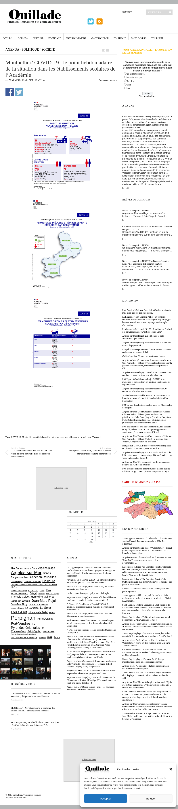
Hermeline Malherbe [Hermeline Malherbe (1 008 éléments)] (42, 596)
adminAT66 (14, 80)
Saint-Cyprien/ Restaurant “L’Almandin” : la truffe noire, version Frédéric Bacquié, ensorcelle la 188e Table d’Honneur (147, 541)
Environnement (76, 38)
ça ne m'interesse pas (136, 74)
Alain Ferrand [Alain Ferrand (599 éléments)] (17, 568)
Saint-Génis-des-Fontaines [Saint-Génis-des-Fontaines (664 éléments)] (23, 634)
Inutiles (130, 81)
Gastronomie (100, 38)
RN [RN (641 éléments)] (42, 628)
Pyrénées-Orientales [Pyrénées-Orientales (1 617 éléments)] (25, 628)
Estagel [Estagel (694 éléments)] (33, 593)
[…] (124, 188)
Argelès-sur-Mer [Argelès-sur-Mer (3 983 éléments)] (26, 572)
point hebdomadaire (42, 437)
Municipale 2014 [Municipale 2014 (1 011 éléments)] (38, 612)
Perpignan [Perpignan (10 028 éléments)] (23, 618)
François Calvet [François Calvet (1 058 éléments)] (20, 596)
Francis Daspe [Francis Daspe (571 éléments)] (52, 593)
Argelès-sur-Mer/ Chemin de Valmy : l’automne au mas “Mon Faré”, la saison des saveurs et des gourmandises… (146, 560)
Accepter (105, 798)
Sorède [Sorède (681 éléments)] (42, 637)
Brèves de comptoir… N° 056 (135, 279)
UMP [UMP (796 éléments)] (49, 637)
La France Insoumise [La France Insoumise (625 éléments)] (38, 604)
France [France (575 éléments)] (42, 593)
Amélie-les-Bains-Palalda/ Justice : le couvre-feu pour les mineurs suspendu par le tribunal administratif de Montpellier (146, 398)
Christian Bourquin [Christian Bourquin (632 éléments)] (32, 581)
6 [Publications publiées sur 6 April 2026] (70, 530)
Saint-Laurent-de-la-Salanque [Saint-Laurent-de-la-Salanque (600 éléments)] (24, 637)
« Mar (91, 542)
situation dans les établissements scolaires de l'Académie (77, 437)
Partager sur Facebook (9, 92)
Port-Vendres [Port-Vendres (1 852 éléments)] (20, 623)
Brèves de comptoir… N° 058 (135, 245)
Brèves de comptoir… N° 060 (135, 210)
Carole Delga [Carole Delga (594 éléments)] (16, 581)
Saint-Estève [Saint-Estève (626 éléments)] (48, 631)
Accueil (8, 38)
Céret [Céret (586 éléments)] (42, 591)
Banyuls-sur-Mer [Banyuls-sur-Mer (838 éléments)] (19, 577)
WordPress (21, 797)
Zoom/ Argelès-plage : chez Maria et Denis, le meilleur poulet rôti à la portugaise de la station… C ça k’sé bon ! (147, 634)
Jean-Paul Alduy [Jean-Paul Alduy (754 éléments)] (19, 604)
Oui (128, 88)
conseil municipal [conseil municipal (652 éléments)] (19, 591)
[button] (171, 769)
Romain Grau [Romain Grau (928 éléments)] (18, 631)
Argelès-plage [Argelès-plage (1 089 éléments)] (46, 568)
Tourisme (157, 38)
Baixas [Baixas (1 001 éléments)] (47, 573)
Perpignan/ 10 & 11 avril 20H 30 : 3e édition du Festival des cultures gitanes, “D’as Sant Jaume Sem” (147, 330)
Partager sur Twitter (19, 92)
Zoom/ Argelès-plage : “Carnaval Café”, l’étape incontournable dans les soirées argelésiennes (143, 660)
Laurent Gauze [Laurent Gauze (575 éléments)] (17, 608)
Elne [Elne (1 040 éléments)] (48, 590)
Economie (54, 38)
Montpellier (27, 437)
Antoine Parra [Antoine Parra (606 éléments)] (30, 568)
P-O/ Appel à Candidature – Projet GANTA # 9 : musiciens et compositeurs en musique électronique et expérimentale (146, 382)
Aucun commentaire (108, 80)
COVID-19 (16, 437)
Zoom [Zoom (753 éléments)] (57, 637)
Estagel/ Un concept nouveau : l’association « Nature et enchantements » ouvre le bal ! (146, 350)
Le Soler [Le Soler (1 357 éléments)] (45, 607)
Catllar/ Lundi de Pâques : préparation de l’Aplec (143, 356)
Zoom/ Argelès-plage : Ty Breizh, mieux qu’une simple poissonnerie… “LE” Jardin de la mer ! (146, 618)
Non (129, 85)
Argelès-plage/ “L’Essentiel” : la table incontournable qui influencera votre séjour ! (145, 667)
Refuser (151, 798)
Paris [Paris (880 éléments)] (52, 612)
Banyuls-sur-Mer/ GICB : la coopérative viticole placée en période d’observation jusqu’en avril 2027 (146, 447)
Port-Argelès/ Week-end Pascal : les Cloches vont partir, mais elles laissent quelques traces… (146, 311)
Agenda (23, 38)
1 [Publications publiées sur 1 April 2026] (84, 527)
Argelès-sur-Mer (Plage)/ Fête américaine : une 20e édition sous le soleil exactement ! (144, 390)
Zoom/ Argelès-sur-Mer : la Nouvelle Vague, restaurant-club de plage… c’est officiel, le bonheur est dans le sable (146, 675)
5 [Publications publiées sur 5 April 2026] (113, 527)
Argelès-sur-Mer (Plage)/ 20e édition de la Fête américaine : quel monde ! (143, 337)
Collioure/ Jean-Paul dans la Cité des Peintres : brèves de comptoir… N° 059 (147, 228)
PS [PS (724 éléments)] (33, 624)
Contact (127, 12)
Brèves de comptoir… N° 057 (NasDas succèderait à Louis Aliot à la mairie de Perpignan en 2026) (145, 262)
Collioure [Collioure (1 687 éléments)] (48, 581)
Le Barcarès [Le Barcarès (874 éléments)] (32, 608)
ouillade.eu (17, 795)
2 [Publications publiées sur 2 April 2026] (91, 527)
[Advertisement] (61, 399)
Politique (120, 38)
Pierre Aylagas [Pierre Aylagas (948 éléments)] (45, 618)
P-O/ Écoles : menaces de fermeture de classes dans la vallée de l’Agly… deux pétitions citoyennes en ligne (146, 470)
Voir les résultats (147, 96)
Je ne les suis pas (134, 77)
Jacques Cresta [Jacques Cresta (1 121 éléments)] (20, 600)
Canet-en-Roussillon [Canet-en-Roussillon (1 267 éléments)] (43, 577)
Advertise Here (61, 488)
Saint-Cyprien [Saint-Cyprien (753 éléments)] (34, 631)
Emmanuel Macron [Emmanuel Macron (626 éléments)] (19, 593)
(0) (128, 188)
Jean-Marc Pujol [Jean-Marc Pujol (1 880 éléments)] (44, 601)
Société (48, 49)
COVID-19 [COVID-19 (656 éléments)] (33, 591)
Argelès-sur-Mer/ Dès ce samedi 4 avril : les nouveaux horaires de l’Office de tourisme (146, 463)
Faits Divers (138, 38)
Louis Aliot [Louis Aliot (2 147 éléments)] (19, 612)
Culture (38, 38)
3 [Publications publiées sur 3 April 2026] (98, 527)
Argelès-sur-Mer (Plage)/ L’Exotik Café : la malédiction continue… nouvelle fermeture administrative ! (146, 373)
